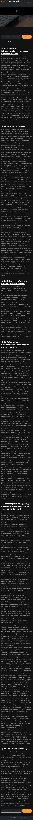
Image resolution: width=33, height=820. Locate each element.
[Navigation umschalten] (16, 11)
